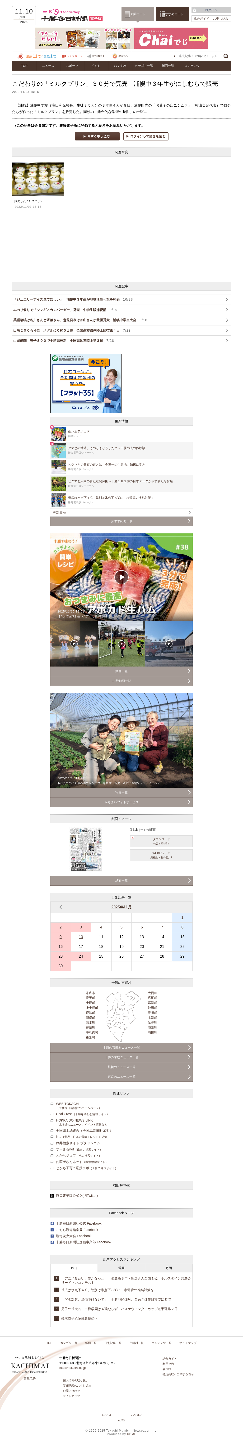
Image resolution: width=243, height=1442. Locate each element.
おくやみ (120, 66)
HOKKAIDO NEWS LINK (83, 1122)
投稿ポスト (98, 55)
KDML (131, 1434)
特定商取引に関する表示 (178, 1374)
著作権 (167, 1369)
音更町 (90, 998)
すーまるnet (79, 1149)
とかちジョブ (79, 1155)
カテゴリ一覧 (144, 66)
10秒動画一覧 (121, 681)
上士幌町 (92, 1007)
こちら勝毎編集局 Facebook (77, 1230)
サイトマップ (187, 1343)
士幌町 (90, 1003)
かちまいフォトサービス (122, 802)
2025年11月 (121, 907)
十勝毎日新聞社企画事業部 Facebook (84, 1242)
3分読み (120, 56)
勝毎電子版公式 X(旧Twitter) (77, 1196)
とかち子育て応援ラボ (87, 1168)
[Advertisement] (83, 245)
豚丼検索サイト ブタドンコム (78, 1143)
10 (81, 937)
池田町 (152, 1007)
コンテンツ (192, 66)
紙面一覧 (168, 66)
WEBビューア (161, 856)
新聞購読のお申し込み (77, 1385)
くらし (96, 66)
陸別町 (152, 1027)
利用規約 (168, 1363)
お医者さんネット (82, 1162)
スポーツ (72, 66)
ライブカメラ (74, 55)
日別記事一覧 (113, 1343)
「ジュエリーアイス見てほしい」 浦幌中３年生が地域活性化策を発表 (73, 299)
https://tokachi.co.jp (72, 1368)
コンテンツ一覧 (162, 1343)
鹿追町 (90, 1012)
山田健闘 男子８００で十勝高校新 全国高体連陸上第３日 (63, 340)
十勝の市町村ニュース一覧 (121, 1047)
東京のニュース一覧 (122, 1076)
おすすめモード (173, 14)
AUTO (121, 1420)
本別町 (152, 1017)
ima (83, 1137)
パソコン (136, 1414)
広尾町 (152, 998)
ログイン (211, 10)
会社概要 (29, 1378)
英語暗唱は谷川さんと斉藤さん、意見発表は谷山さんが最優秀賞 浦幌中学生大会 (80, 320)
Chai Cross (82, 1114)
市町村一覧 (137, 1343)
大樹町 (152, 993)
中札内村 (92, 1032)
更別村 (90, 1037)
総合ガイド (201, 18)
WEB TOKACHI (79, 1106)
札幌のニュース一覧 (122, 1067)
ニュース (48, 66)
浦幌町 (152, 1032)
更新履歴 (59, 512)
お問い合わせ (71, 1390)
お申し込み (221, 18)
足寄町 (152, 1022)
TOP (24, 66)
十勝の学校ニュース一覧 (122, 1057)
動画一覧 (121, 671)
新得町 (90, 1017)
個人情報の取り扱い (76, 1380)
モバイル (106, 1414)
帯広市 (90, 993)
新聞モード (138, 14)
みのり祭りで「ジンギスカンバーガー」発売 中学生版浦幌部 (65, 310)
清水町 (90, 1022)
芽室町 (90, 1027)
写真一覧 (121, 792)
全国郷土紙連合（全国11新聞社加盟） (84, 1130)
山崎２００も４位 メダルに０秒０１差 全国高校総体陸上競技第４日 (72, 330)
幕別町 (152, 1003)
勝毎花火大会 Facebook (74, 1236)
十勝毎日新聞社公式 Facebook (79, 1223)
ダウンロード (161, 842)
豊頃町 (152, 1012)
